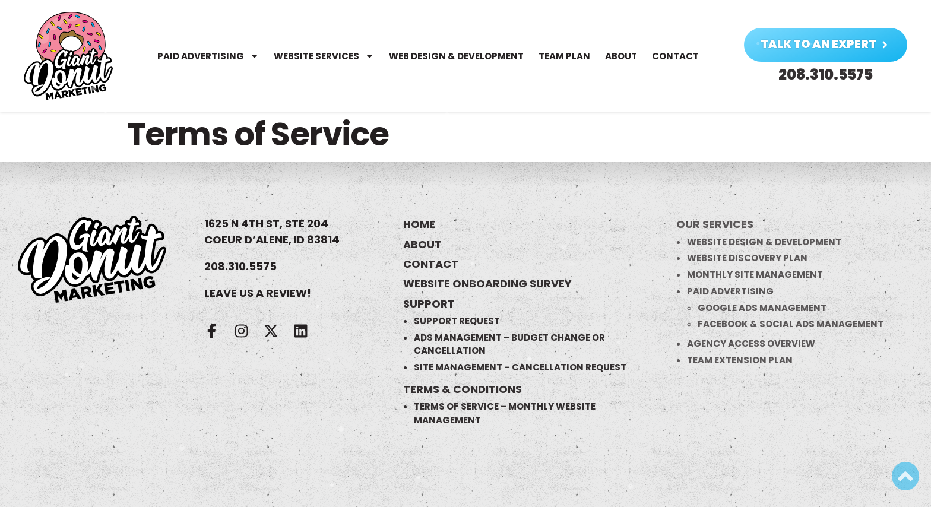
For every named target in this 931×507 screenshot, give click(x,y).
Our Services (714, 224)
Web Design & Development (453, 56)
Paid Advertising (205, 56)
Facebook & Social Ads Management (791, 324)
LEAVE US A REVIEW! (257, 293)
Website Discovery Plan (747, 258)
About (618, 56)
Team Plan (561, 56)
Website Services (321, 56)
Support (429, 303)
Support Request (457, 321)
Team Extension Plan (740, 360)
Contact (672, 56)
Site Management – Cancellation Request (520, 367)
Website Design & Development (764, 242)
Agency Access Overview (751, 343)
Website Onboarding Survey (487, 283)
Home (419, 224)
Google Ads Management (762, 308)
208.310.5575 (240, 266)
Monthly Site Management (755, 274)
